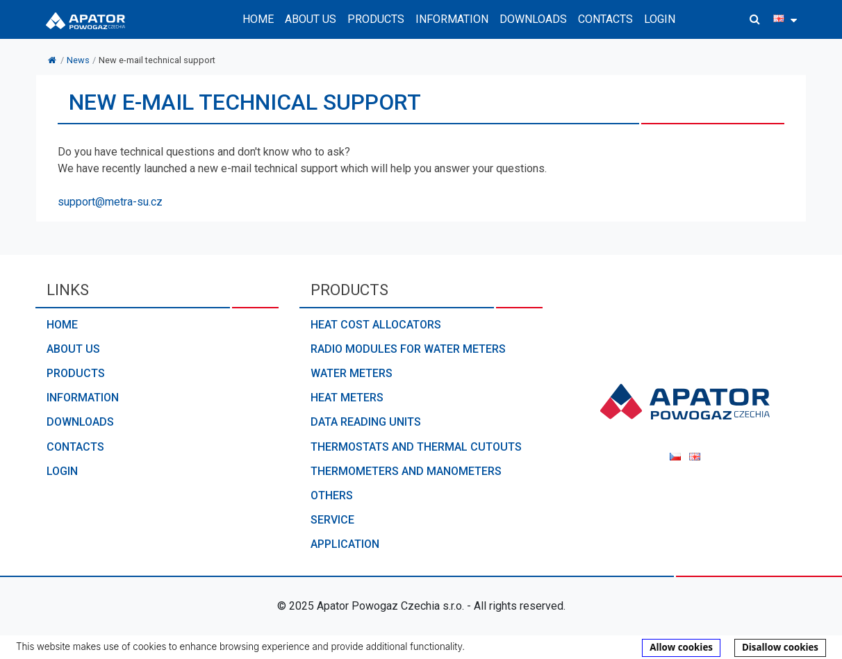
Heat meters (347, 397)
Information (83, 397)
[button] (755, 19)
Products (76, 373)
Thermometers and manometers (406, 471)
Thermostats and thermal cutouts (416, 446)
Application (345, 544)
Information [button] (451, 19)
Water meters (352, 373)
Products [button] (375, 19)
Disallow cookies (780, 647)
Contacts (605, 19)
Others (332, 495)
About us (73, 349)
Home (258, 19)
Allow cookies (681, 647)
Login (659, 19)
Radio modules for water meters (408, 349)
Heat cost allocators (376, 324)
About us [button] (310, 19)
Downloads (533, 19)
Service (332, 519)
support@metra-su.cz (110, 201)
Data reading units (366, 421)
